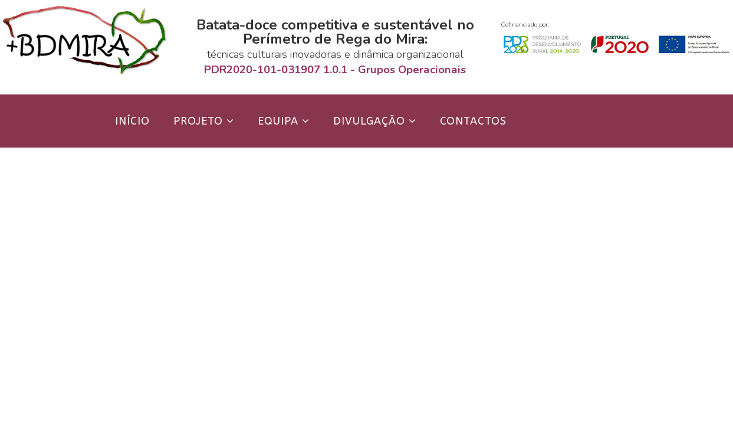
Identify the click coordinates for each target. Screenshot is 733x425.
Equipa (278, 121)
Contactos (473, 121)
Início (132, 121)
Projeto (198, 121)
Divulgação (369, 121)
